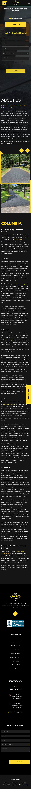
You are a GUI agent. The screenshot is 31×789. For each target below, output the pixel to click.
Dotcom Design (25, 785)
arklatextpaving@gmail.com (17, 712)
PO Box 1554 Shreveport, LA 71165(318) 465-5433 (17, 696)
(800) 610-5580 (15, 18)
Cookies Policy (23, 783)
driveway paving (20, 284)
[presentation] (21, 150)
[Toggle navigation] (28, 2)
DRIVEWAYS (15, 649)
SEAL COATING (15, 665)
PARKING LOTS (15, 653)
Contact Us (15, 24)
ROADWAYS (15, 661)
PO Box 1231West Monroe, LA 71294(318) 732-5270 (17, 705)
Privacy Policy (7, 783)
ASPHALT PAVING (15, 642)
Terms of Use (15, 783)
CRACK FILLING (15, 646)
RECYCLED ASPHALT (15, 657)
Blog (15, 669)
